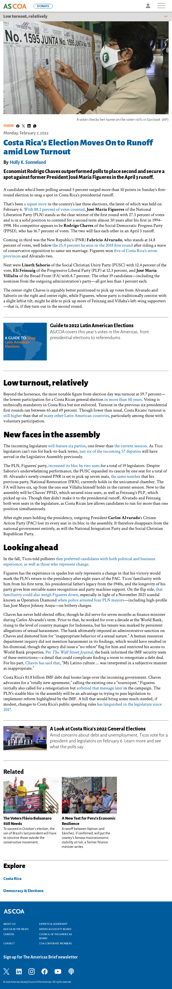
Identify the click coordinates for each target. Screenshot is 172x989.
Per (69, 652)
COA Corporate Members (55, 943)
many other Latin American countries (76, 416)
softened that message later (100, 688)
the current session (130, 446)
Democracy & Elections (23, 891)
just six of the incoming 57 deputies (110, 451)
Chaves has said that (42, 663)
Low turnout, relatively (25, 16)
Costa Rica (12, 879)
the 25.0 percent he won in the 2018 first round (92, 245)
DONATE (43, 6)
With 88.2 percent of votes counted (54, 209)
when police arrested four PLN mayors (91, 600)
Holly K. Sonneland (28, 162)
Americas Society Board (55, 929)
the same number (125, 476)
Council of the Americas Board (55, 936)
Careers (8, 934)
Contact (9, 943)
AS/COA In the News (15, 929)
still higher (12, 416)
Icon (148, 6)
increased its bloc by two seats (74, 466)
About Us (9, 924)
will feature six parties (67, 446)
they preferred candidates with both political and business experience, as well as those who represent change (79, 561)
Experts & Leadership (53, 924)
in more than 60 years (123, 399)
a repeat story (35, 204)
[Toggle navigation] (161, 6)
